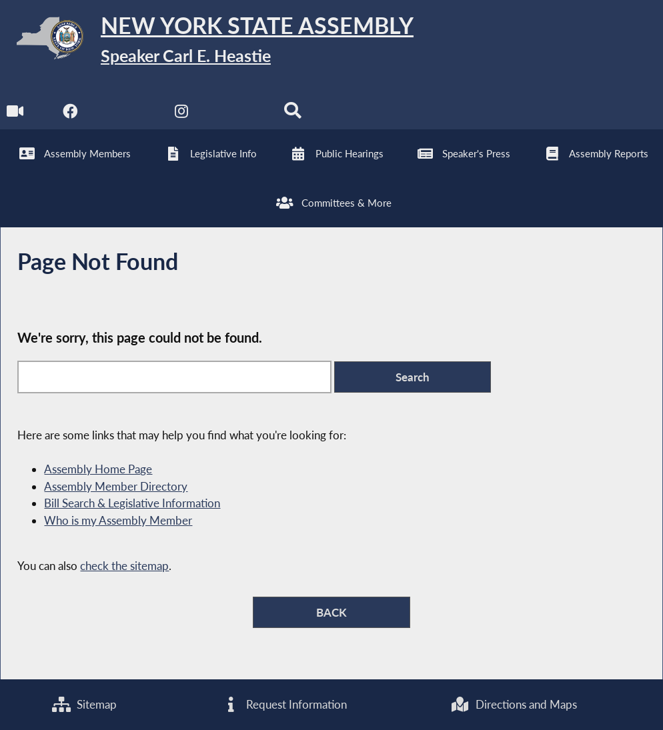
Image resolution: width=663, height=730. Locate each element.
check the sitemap (124, 566)
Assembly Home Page (98, 469)
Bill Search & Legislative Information (132, 503)
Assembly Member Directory (115, 486)
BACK (331, 612)
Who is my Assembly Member (118, 520)
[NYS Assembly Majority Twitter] (126, 114)
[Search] (292, 114)
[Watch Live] (15, 114)
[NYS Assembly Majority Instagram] (182, 114)
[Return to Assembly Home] (207, 41)
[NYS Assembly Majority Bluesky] (237, 114)
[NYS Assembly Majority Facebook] (70, 114)
